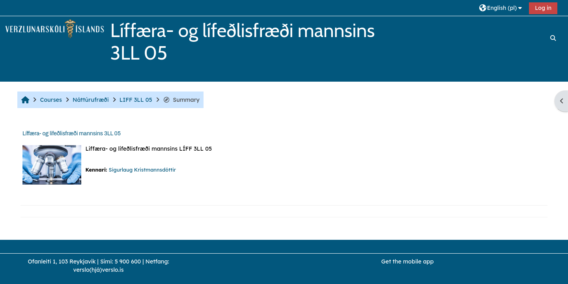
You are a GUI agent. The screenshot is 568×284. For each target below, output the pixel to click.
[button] (501, 8)
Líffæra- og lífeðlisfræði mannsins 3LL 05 (71, 133)
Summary (181, 99)
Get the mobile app (407, 261)
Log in (543, 7)
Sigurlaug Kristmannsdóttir (142, 169)
